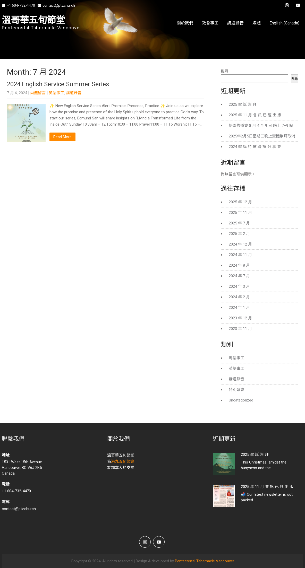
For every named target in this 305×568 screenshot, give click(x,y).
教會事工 (210, 23)
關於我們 (185, 23)
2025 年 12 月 (240, 202)
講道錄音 (235, 23)
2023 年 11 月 (240, 328)
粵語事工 (236, 358)
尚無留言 (38, 93)
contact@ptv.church (56, 5)
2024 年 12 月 (240, 244)
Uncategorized (241, 400)
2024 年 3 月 (239, 286)
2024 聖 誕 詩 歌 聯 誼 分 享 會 (255, 146)
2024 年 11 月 (240, 254)
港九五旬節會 (122, 461)
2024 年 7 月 (239, 276)
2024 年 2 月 (239, 297)
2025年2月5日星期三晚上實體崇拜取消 (262, 136)
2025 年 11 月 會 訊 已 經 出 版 (255, 115)
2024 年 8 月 (239, 265)
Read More (62, 137)
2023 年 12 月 (240, 318)
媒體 (256, 23)
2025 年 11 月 (240, 212)
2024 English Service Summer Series (58, 84)
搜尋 (224, 71)
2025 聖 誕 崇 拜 (243, 104)
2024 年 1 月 (239, 307)
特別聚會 (236, 389)
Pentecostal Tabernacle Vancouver (204, 561)
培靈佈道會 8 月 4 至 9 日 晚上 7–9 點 (261, 125)
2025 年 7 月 (239, 223)
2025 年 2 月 (239, 233)
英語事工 (56, 93)
